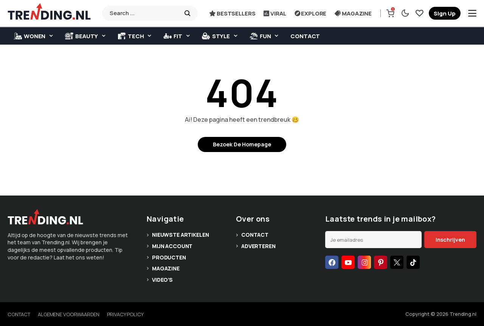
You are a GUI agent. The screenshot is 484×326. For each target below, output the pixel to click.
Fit (172, 36)
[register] (445, 13)
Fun (260, 36)
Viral (275, 13)
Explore (311, 13)
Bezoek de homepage (242, 144)
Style (216, 36)
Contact (305, 36)
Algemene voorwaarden (68, 314)
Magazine (353, 13)
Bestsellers (232, 13)
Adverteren (258, 246)
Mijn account (172, 246)
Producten (169, 257)
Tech (131, 36)
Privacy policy (125, 314)
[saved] (419, 13)
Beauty (81, 36)
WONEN (29, 36)
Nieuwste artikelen (180, 234)
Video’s (162, 279)
